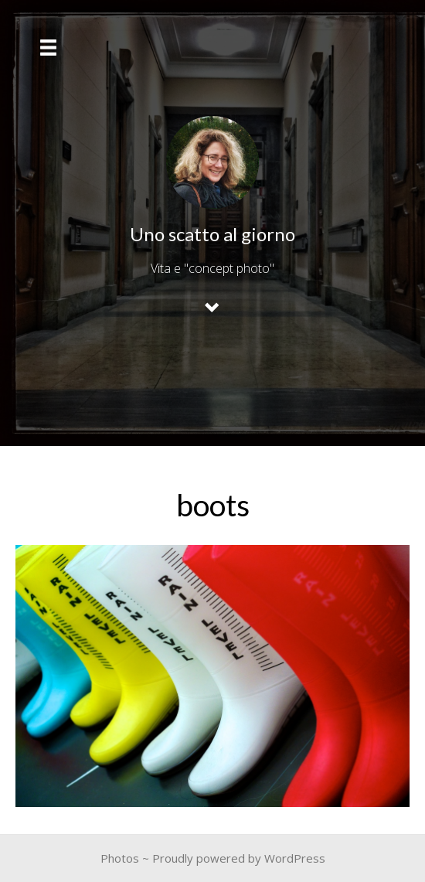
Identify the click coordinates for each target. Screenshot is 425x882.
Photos (119, 858)
